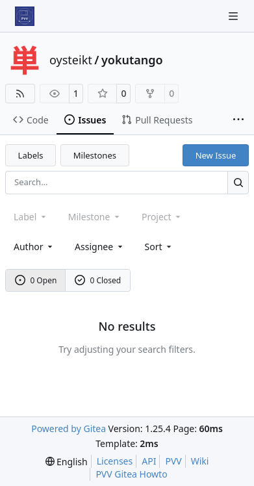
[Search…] (238, 182)
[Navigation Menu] (235, 16)
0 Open (36, 280)
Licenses (115, 461)
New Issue (216, 155)
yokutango (132, 59)
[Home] (24, 16)
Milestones (94, 155)
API (149, 461)
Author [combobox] (34, 246)
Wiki (200, 461)
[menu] (159, 246)
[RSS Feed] (20, 93)
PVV (173, 461)
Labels (31, 155)
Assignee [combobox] (100, 246)
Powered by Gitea (68, 428)
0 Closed (98, 280)
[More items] (238, 120)
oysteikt (70, 59)
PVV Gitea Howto (131, 474)
